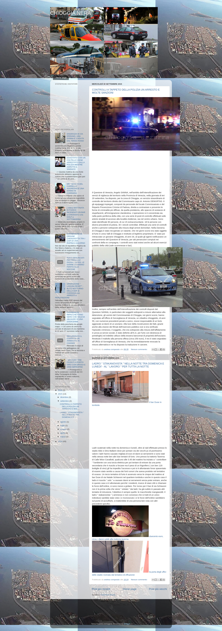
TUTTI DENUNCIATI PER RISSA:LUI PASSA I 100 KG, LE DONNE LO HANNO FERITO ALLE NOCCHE (75, 263)
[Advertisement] (129, 171)
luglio (62, 425)
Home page (61, 77)
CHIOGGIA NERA (70, 13)
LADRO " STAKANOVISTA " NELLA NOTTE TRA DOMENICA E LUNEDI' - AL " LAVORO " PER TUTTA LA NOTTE (128, 365)
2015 (60, 394)
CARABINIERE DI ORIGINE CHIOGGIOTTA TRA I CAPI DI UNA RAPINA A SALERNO (76, 238)
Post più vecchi (158, 588)
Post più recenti (101, 588)
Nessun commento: (139, 349)
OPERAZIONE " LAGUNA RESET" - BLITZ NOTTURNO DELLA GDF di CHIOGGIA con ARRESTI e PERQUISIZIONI (69, 291)
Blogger (127, 624)
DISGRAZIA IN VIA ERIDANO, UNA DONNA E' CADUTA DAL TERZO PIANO (75, 137)
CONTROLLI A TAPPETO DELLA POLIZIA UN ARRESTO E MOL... (71, 406)
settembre (64, 401)
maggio (63, 429)
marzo (63, 437)
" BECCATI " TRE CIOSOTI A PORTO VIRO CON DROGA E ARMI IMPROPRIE (76, 363)
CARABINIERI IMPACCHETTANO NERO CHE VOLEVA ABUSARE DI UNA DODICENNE (76, 317)
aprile (63, 433)
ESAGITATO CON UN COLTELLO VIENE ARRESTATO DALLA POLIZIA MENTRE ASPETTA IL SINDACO (76, 163)
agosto (63, 422)
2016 (60, 390)
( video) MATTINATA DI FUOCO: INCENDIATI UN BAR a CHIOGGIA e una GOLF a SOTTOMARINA (76, 213)
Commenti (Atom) (107, 595)
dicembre (64, 397)
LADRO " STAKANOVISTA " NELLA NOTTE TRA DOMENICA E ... (72, 414)
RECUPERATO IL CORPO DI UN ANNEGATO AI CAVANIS (74, 339)
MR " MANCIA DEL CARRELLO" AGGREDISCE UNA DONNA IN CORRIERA (75, 188)
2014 (60, 441)
